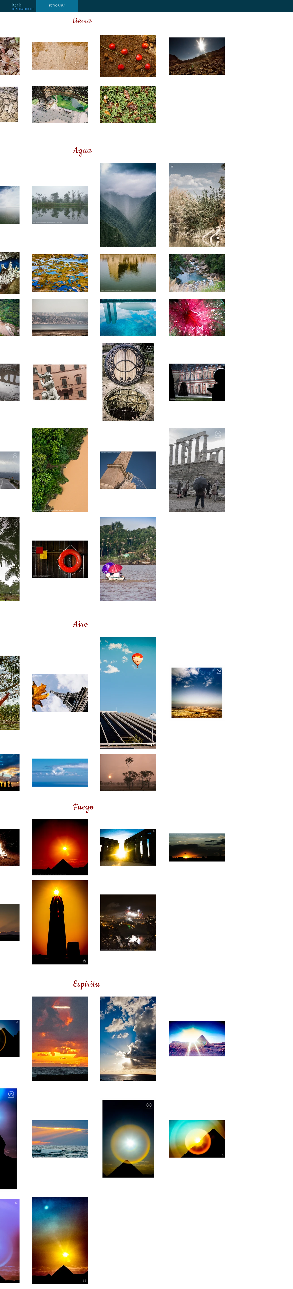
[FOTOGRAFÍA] (57, 6)
